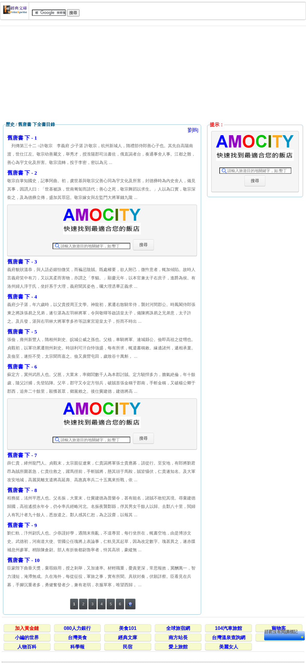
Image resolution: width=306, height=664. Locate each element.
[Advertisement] (153, 74)
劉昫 (193, 130)
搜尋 (143, 244)
